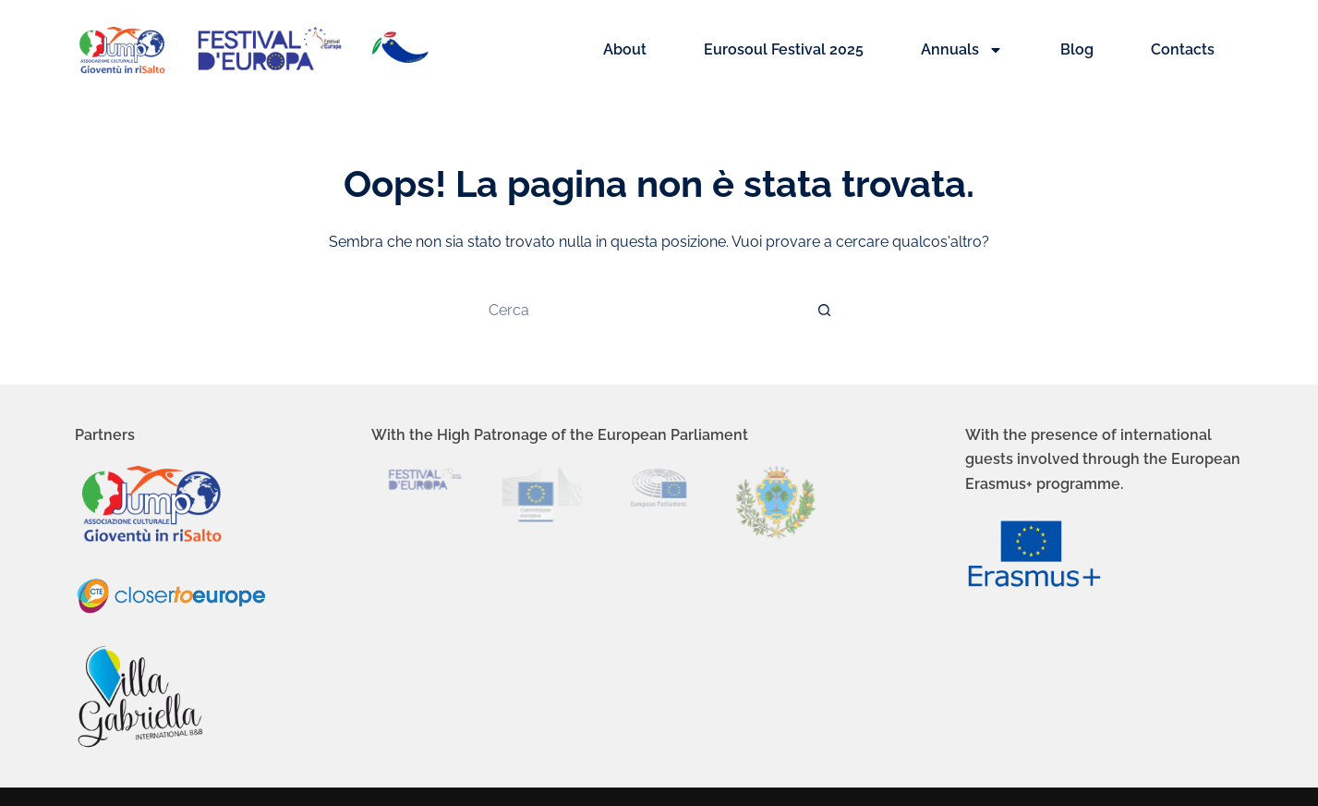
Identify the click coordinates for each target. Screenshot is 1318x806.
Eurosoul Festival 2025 (784, 49)
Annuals (962, 50)
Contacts (1183, 49)
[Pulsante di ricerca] (824, 309)
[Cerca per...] (640, 309)
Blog (1077, 49)
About (625, 49)
